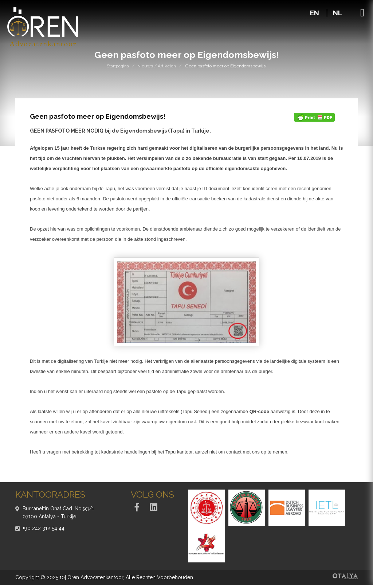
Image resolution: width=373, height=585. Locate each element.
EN (315, 13)
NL (337, 13)
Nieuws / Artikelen (156, 65)
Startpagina (118, 65)
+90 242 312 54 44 (43, 528)
